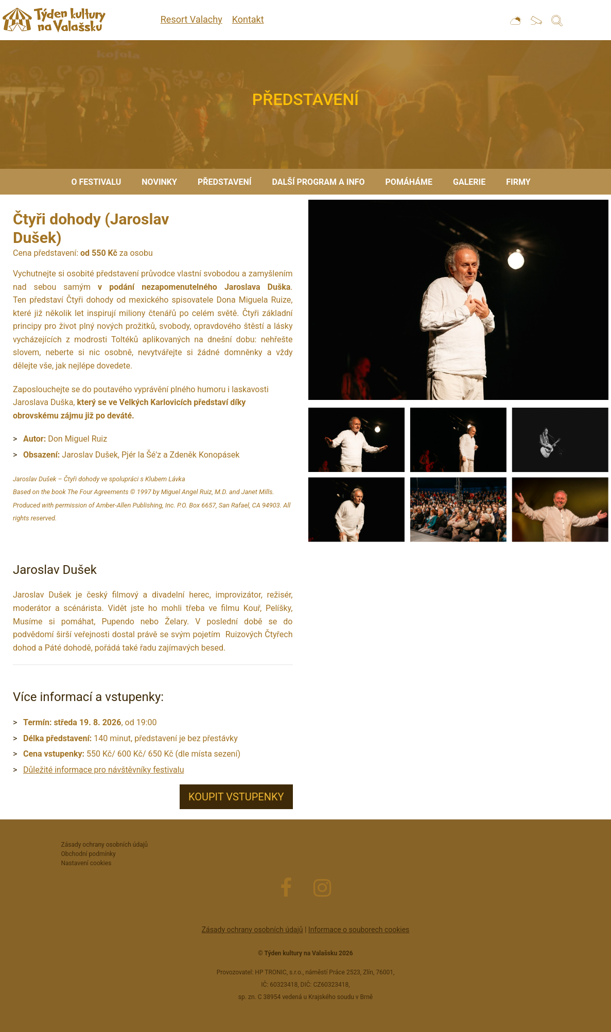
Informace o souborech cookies (358, 929)
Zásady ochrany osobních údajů (252, 929)
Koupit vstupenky (236, 797)
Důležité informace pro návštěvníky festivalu (103, 770)
